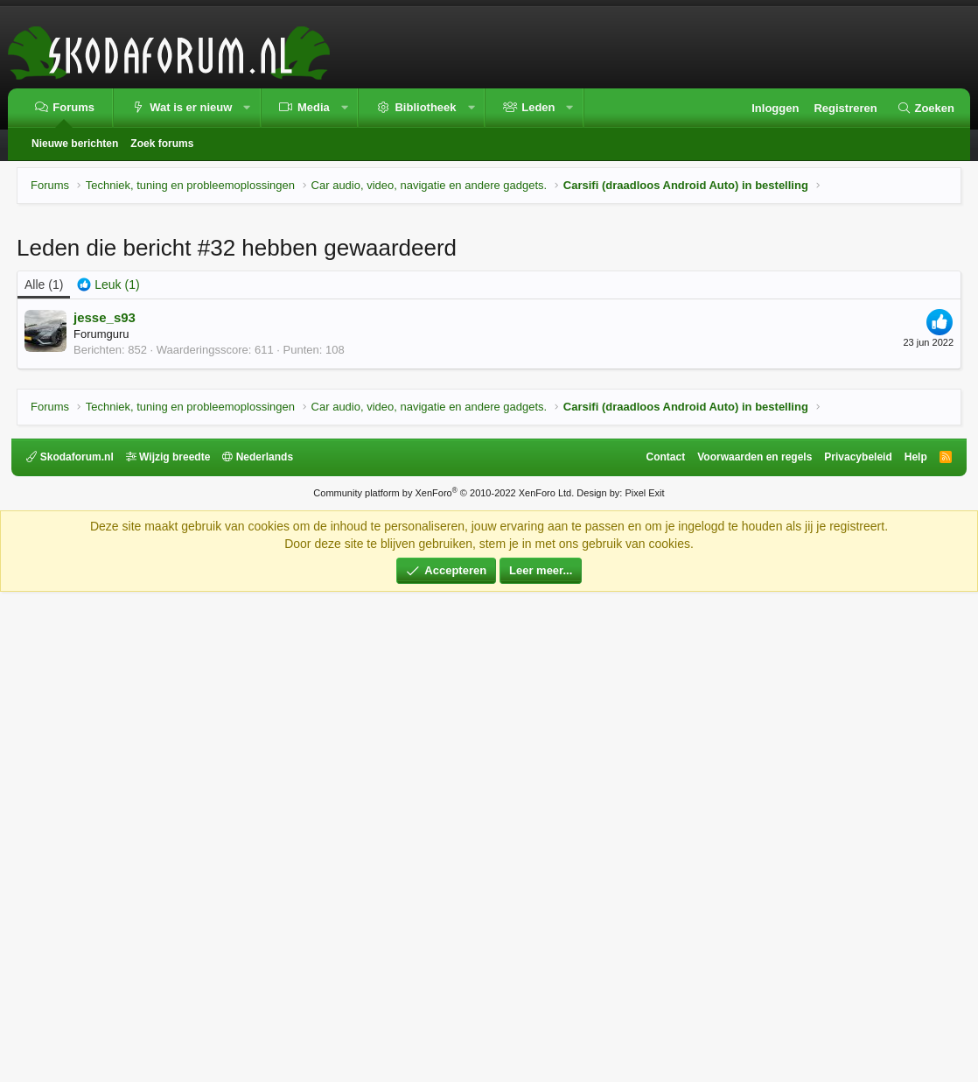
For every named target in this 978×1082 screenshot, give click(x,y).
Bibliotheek (425, 107)
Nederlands (262, 947)
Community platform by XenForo (443, 983)
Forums (73, 107)
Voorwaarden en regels (750, 947)
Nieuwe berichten (74, 143)
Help (910, 947)
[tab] (108, 530)
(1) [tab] (43, 530)
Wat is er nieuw (191, 107)
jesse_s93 (104, 562)
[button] (247, 108)
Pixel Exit (644, 983)
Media (313, 107)
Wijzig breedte (172, 947)
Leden (538, 107)
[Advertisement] (489, 345)
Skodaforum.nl (74, 947)
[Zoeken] (925, 108)
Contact (661, 947)
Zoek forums (161, 143)
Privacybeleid (853, 947)
